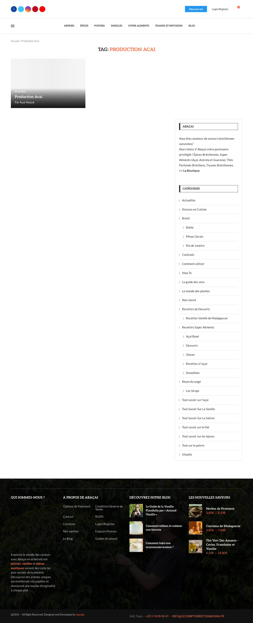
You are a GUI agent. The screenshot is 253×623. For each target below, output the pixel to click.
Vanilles (116, 25)
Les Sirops (192, 391)
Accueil (15, 41)
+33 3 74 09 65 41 (157, 616)
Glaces (190, 354)
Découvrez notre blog (150, 498)
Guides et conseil (106, 538)
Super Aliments (138, 25)
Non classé (189, 300)
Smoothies (193, 373)
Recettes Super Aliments (198, 327)
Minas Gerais (194, 236)
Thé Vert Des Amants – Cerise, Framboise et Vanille (222, 545)
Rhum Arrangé (191, 381)
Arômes (69, 25)
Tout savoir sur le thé (195, 427)
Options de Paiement (76, 506)
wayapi (80, 614)
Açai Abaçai (27, 102)
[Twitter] (21, 9)
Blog (192, 25)
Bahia (190, 227)
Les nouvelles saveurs (209, 498)
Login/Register (105, 523)
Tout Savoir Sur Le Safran (198, 418)
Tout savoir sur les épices (198, 436)
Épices (84, 25)
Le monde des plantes (196, 291)
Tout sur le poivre (193, 445)
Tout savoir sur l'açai (195, 400)
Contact (68, 516)
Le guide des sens (193, 282)
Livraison (69, 523)
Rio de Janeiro (195, 245)
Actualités (188, 200)
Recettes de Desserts (196, 309)
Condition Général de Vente (109, 508)
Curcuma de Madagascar (223, 526)
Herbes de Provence (220, 508)
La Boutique (191, 170)
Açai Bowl (192, 336)
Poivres (99, 25)
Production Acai (28, 97)
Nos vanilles (71, 531)
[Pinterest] (35, 9)
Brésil (186, 218)
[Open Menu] (12, 26)
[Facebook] (14, 9)
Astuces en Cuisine (194, 209)
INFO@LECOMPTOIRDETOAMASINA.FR (198, 616)
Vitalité (187, 454)
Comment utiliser (193, 264)
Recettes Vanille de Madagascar (207, 318)
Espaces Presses (106, 531)
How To (187, 273)
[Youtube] (42, 9)
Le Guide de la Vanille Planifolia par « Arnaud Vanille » (161, 510)
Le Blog (68, 538)
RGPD (99, 516)
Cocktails (188, 254)
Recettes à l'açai (196, 363)
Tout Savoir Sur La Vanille (198, 409)
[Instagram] (28, 9)
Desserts (192, 345)
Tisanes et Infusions (169, 25)
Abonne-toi (196, 9)
